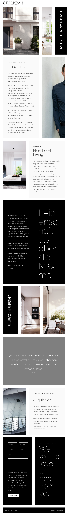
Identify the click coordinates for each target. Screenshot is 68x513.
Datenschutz (60, 510)
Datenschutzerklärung (14, 475)
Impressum (52, 510)
